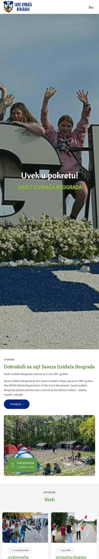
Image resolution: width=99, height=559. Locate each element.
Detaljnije (16, 404)
